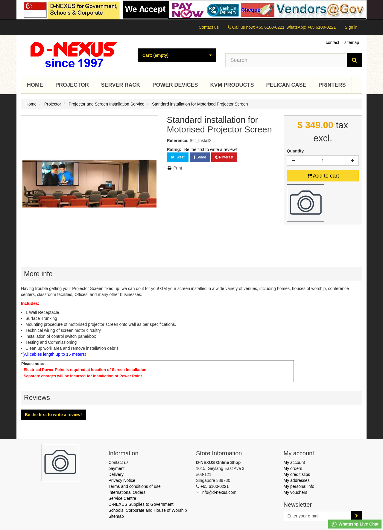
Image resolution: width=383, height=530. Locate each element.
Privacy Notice (122, 480)
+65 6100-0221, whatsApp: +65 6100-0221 (296, 27)
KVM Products (232, 85)
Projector (72, 85)
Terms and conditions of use (135, 486)
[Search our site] (286, 60)
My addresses (297, 480)
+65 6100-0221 (214, 486)
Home (35, 85)
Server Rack (120, 85)
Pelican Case (286, 85)
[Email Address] (318, 516)
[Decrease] (293, 160)
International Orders (127, 492)
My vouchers (295, 492)
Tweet (178, 157)
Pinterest (224, 157)
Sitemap (116, 516)
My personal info (299, 486)
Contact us (209, 27)
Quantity (295, 151)
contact (332, 42)
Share (200, 157)
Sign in (351, 27)
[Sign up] (356, 516)
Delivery (116, 474)
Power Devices (175, 85)
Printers (332, 85)
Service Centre (122, 498)
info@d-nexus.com (218, 492)
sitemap (351, 42)
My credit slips (297, 474)
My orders (293, 468)
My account (294, 462)
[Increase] (352, 160)
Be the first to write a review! (210, 149)
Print (174, 168)
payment (117, 468)
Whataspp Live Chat (355, 524)
